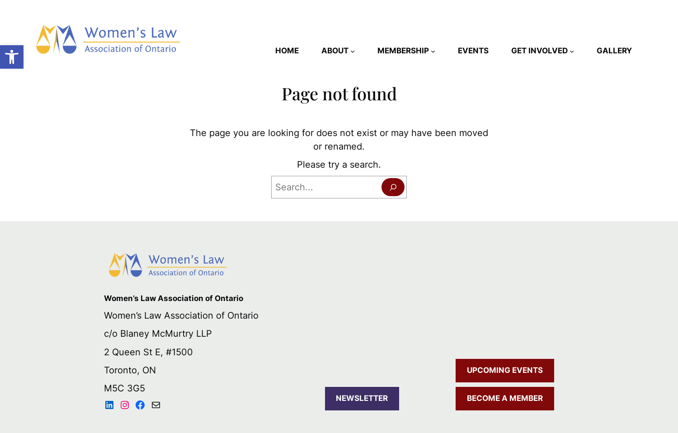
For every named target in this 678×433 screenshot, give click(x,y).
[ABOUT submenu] (352, 51)
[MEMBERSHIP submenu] (433, 51)
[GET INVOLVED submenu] (572, 51)
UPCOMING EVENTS (505, 370)
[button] (12, 57)
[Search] (393, 187)
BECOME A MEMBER (505, 398)
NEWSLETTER (362, 398)
